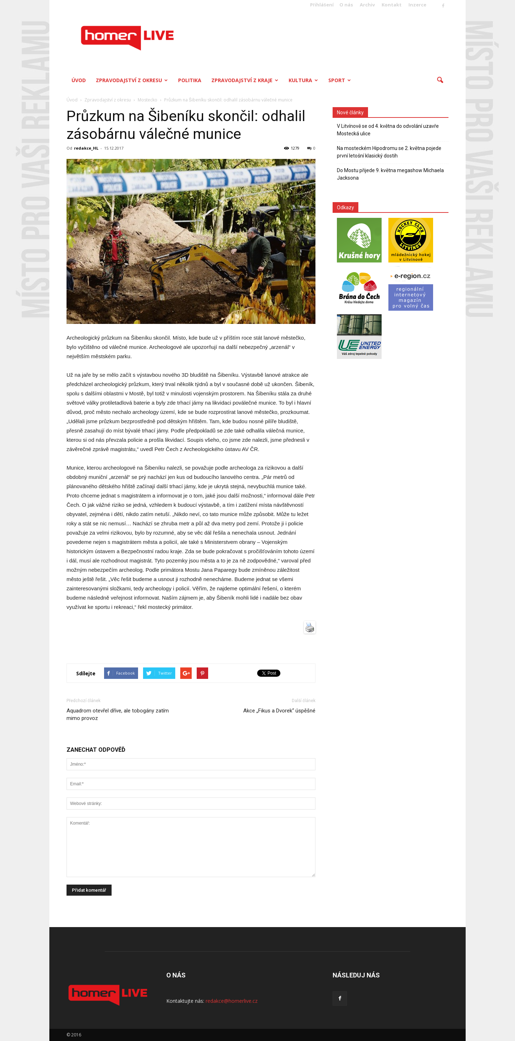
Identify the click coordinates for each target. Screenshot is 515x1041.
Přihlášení (322, 4)
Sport (339, 80)
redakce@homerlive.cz (232, 1000)
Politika (189, 80)
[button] (439, 80)
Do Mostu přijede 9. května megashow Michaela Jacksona (390, 174)
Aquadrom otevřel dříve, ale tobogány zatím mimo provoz (118, 714)
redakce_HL (86, 148)
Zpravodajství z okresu (132, 80)
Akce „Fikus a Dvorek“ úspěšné (279, 710)
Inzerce (417, 4)
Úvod (79, 80)
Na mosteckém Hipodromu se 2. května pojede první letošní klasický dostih (389, 152)
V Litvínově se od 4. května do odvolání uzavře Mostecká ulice (388, 129)
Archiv (367, 4)
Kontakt (392, 4)
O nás (346, 4)
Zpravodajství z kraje (244, 80)
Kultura (303, 80)
